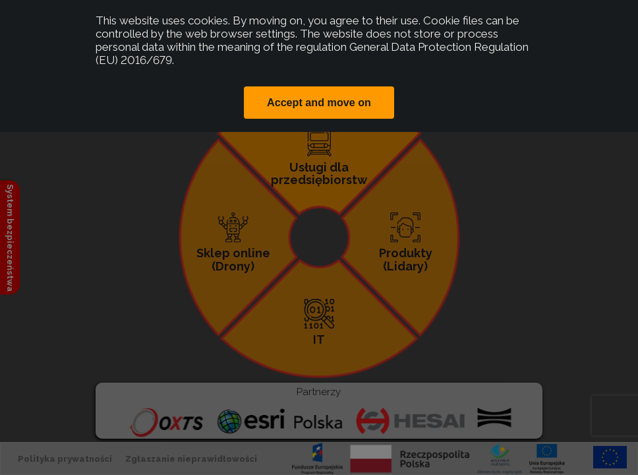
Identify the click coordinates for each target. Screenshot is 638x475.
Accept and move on (319, 102)
